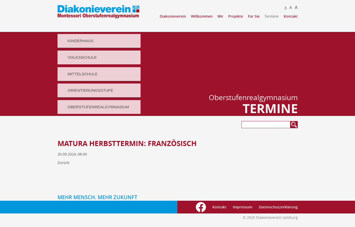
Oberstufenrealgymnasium (98, 107)
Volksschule (82, 57)
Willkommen (202, 16)
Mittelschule (83, 74)
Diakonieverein (173, 16)
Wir (220, 16)
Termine (272, 16)
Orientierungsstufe (90, 90)
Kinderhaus (81, 41)
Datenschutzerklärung (278, 207)
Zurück (63, 162)
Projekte (235, 16)
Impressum (242, 207)
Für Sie (254, 16)
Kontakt (291, 16)
